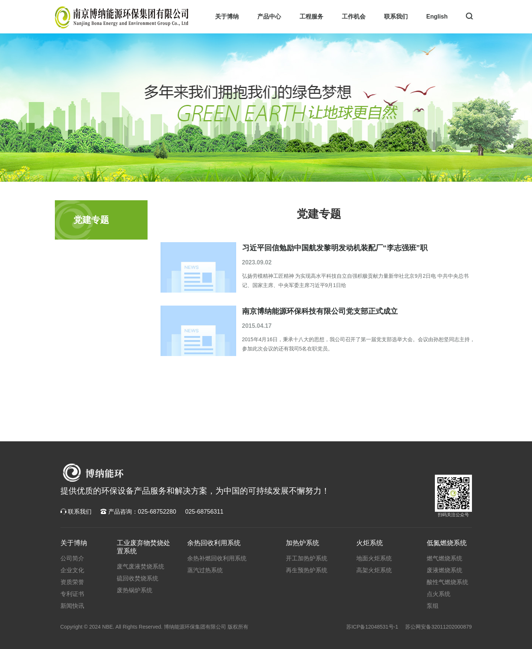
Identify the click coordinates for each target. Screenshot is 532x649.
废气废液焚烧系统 (140, 566)
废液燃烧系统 (444, 570)
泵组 (433, 606)
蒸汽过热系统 (205, 570)
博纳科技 (92, 473)
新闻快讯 (72, 606)
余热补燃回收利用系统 (217, 558)
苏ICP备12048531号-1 (372, 627)
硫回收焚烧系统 (137, 578)
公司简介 (72, 558)
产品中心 (269, 16)
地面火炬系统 (374, 558)
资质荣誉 (72, 582)
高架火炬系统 (374, 570)
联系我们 (396, 16)
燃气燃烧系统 (444, 558)
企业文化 (72, 570)
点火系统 (438, 594)
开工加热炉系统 (306, 558)
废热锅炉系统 (134, 590)
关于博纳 (227, 16)
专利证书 (72, 594)
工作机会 (354, 16)
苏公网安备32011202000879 (438, 627)
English (437, 16)
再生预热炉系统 (306, 570)
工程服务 (311, 16)
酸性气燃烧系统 (447, 582)
